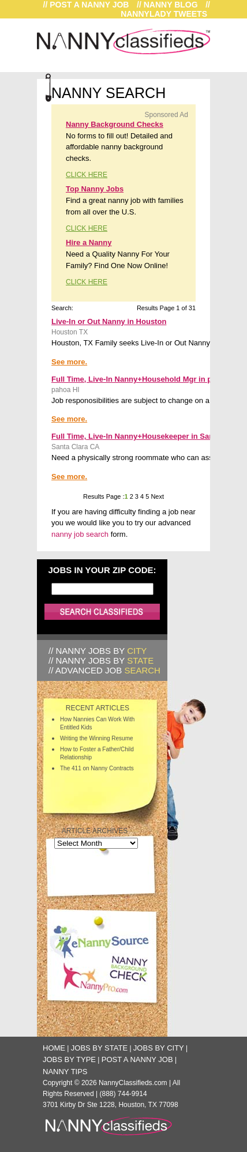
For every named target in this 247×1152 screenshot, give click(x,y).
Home (54, 1048)
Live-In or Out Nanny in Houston (108, 321)
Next (156, 496)
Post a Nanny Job (137, 1059)
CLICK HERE (86, 175)
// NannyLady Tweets (165, 9)
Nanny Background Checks (114, 124)
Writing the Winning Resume (96, 738)
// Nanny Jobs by (97, 651)
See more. (69, 361)
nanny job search (79, 534)
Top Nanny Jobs (95, 189)
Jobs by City (158, 1048)
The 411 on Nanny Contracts (97, 768)
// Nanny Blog (167, 4)
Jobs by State (99, 1048)
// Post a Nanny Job (86, 4)
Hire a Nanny (88, 242)
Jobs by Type (69, 1059)
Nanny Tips (65, 1071)
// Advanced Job (104, 670)
